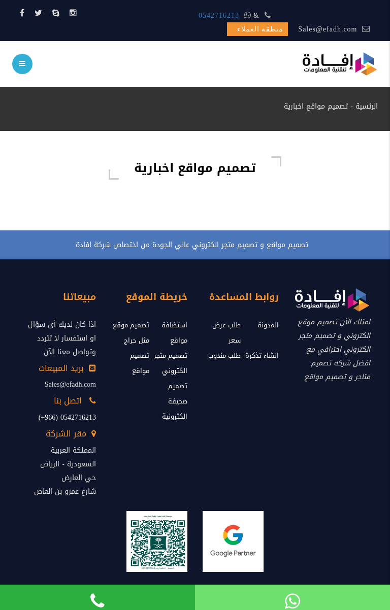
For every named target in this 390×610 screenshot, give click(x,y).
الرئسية (366, 106)
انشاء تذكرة (262, 355)
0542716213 (219, 15)
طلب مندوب (224, 355)
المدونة (268, 325)
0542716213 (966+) (67, 417)
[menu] (22, 64)
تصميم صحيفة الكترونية (174, 401)
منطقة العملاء (260, 29)
